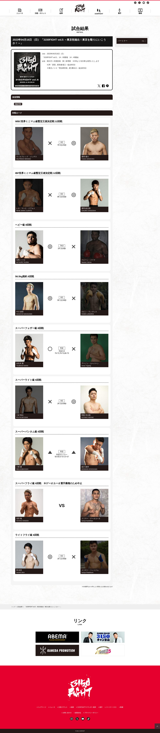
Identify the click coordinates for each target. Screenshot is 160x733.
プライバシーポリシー (91, 713)
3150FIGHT (98, 11)
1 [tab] (27, 86)
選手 (119, 11)
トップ (13, 606)
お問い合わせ (67, 713)
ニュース (19, 11)
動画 (140, 11)
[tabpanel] (27, 69)
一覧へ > (143, 41)
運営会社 (78, 713)
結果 (61, 11)
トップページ (42, 707)
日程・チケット (40, 11)
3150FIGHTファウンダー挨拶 (86, 707)
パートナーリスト (111, 707)
